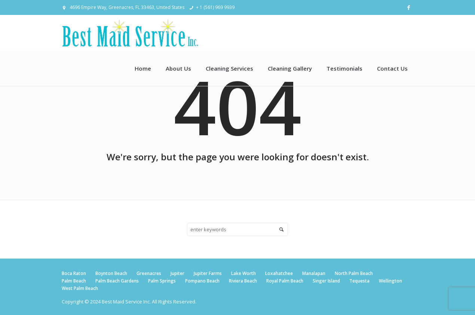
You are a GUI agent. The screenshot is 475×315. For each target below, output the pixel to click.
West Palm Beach (80, 288)
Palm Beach (74, 281)
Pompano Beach (202, 281)
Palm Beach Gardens (117, 281)
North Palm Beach (354, 273)
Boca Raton (74, 273)
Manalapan (313, 273)
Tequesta (359, 281)
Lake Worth (243, 273)
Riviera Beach (243, 281)
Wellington (390, 281)
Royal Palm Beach (284, 281)
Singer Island (326, 281)
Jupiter (177, 273)
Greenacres (149, 273)
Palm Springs (162, 281)
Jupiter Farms (208, 273)
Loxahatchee (279, 273)
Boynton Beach (111, 273)
